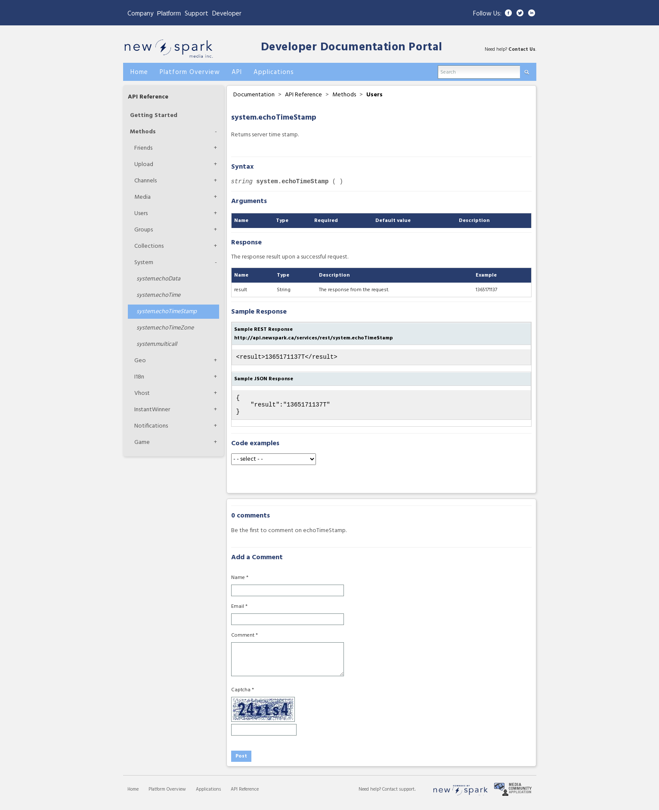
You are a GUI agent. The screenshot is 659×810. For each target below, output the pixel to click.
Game (142, 442)
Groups (143, 230)
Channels (145, 181)
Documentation (254, 95)
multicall (156, 344)
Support (196, 14)
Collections (149, 246)
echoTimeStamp (166, 312)
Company (140, 14)
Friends (143, 148)
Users (141, 214)
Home (133, 794)
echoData (158, 279)
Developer (226, 14)
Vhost (142, 393)
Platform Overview (167, 794)
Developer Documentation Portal (351, 47)
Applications (208, 794)
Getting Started (153, 115)
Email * (239, 611)
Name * (239, 583)
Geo (140, 361)
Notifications (151, 426)
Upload (143, 164)
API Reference (148, 97)
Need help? (370, 794)
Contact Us (521, 49)
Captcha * (242, 695)
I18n (139, 377)
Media (142, 197)
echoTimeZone (165, 328)
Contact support (398, 794)
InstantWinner (152, 410)
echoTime (158, 295)
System (143, 263)
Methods (143, 132)
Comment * (244, 640)
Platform (169, 13)
